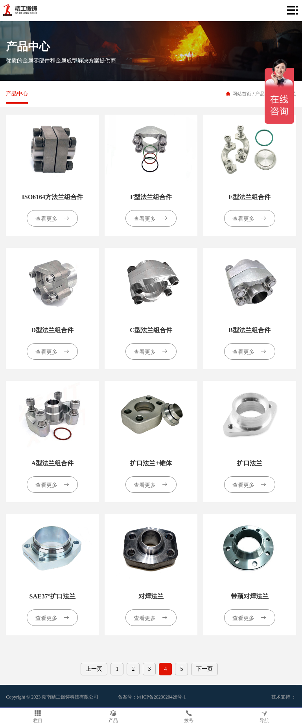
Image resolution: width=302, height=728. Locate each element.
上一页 (94, 669)
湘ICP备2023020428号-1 (161, 697)
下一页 (204, 669)
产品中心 (17, 94)
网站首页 (241, 94)
